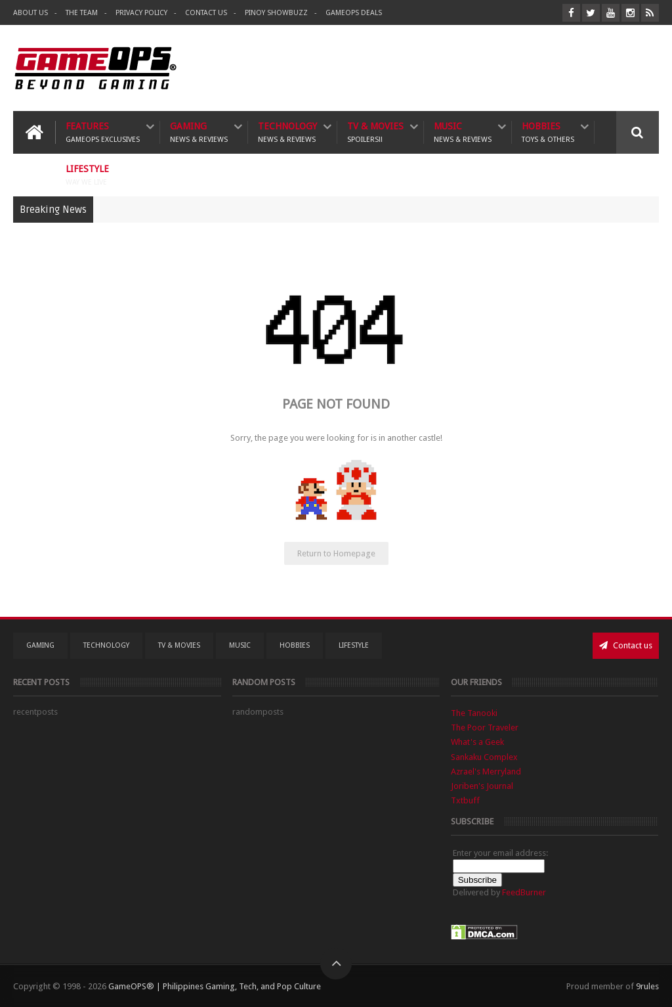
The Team (82, 13)
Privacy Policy (141, 13)
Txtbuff (465, 800)
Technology (287, 132)
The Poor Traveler (484, 727)
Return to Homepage (336, 553)
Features (103, 132)
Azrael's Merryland (486, 771)
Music (463, 132)
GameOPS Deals (354, 13)
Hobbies (548, 132)
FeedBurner (524, 892)
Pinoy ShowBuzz (276, 13)
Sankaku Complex (484, 757)
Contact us (625, 645)
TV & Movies (375, 132)
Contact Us (206, 13)
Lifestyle (87, 175)
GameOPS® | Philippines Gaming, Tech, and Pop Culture (214, 986)
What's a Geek (477, 742)
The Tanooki (474, 713)
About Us (30, 13)
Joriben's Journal (482, 786)
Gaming (199, 132)
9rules (647, 986)
